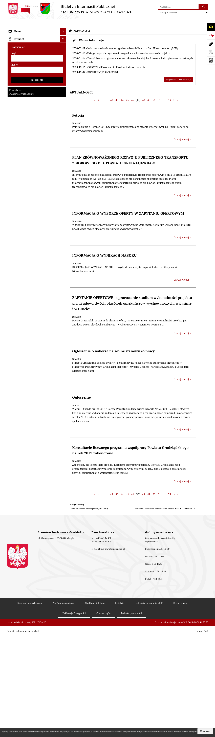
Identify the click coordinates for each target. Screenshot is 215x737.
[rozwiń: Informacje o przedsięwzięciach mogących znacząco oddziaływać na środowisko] (64, 325)
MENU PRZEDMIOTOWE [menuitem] (23, 29)
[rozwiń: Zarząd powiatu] (64, 72)
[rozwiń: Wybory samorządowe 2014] (64, 274)
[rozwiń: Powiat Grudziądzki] (64, 38)
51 (159, 91)
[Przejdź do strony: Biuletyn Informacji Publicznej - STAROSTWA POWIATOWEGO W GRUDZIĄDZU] (69, 8)
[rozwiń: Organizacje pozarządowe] (64, 437)
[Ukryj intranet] (63, 634)
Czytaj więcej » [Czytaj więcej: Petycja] (182, 131)
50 (154, 91)
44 (122, 91)
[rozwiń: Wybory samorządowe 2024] (64, 257)
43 (117, 91)
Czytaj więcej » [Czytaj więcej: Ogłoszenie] (182, 421)
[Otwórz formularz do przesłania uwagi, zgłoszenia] (211, 52)
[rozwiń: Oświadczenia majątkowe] (64, 135)
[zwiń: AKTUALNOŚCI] (64, 152)
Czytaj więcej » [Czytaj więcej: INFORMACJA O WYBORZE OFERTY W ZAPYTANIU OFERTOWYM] (182, 229)
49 (148, 91)
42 (111, 91)
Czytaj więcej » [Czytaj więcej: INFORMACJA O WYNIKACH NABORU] (182, 271)
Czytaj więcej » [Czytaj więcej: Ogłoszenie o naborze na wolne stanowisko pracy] (182, 371)
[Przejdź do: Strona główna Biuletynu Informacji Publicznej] (70, 22)
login (14, 648)
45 (127, 91)
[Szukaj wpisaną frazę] (203, 7)
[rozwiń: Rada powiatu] (64, 55)
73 (169, 91)
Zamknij (205, 731)
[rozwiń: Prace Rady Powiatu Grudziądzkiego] (64, 143)
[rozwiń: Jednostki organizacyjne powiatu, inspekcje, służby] (64, 123)
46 (132, 91)
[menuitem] (37, 38)
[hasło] (37, 665)
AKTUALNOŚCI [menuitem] (17, 151)
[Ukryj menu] (63, 23)
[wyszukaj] (178, 7)
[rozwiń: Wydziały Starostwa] (64, 114)
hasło (14, 659)
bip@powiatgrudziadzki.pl (112, 726)
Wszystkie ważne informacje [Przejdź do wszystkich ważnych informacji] (178, 71)
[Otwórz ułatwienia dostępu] (211, 27)
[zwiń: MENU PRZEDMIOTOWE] (64, 29)
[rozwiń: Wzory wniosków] (64, 237)
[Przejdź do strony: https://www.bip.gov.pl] (211, 35)
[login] (37, 653)
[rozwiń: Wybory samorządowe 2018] (64, 266)
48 (143, 91)
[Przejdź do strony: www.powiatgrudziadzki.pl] (211, 44)
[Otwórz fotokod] (211, 60)
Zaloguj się (37, 674)
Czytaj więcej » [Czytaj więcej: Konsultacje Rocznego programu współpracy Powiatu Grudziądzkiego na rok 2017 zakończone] (182, 473)
